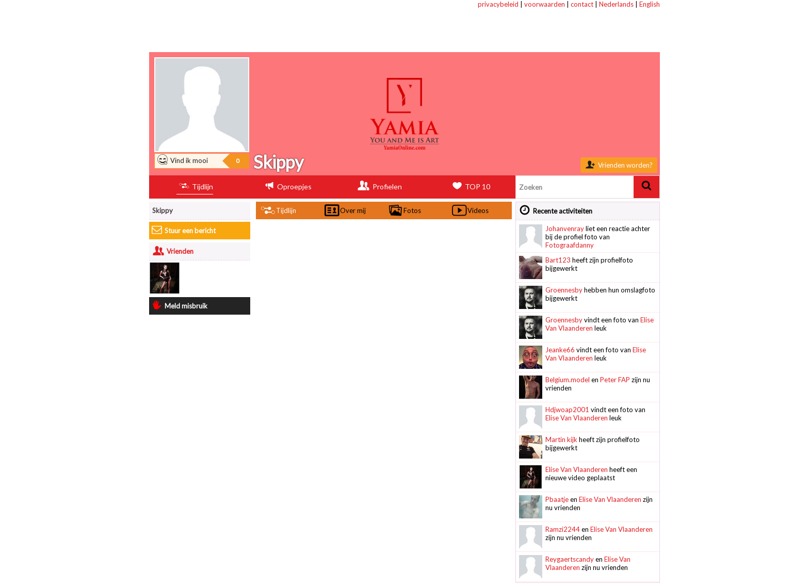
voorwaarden (544, 4)
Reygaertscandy (569, 559)
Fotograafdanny (569, 245)
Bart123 (558, 260)
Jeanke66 (560, 350)
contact (582, 4)
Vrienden (172, 251)
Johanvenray (564, 228)
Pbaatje (557, 499)
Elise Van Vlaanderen (576, 418)
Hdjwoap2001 (567, 409)
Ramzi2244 (562, 529)
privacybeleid (498, 4)
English (649, 4)
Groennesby (564, 290)
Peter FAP (615, 380)
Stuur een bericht (184, 230)
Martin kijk (561, 439)
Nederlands (616, 4)
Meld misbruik (179, 306)
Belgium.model (567, 380)
